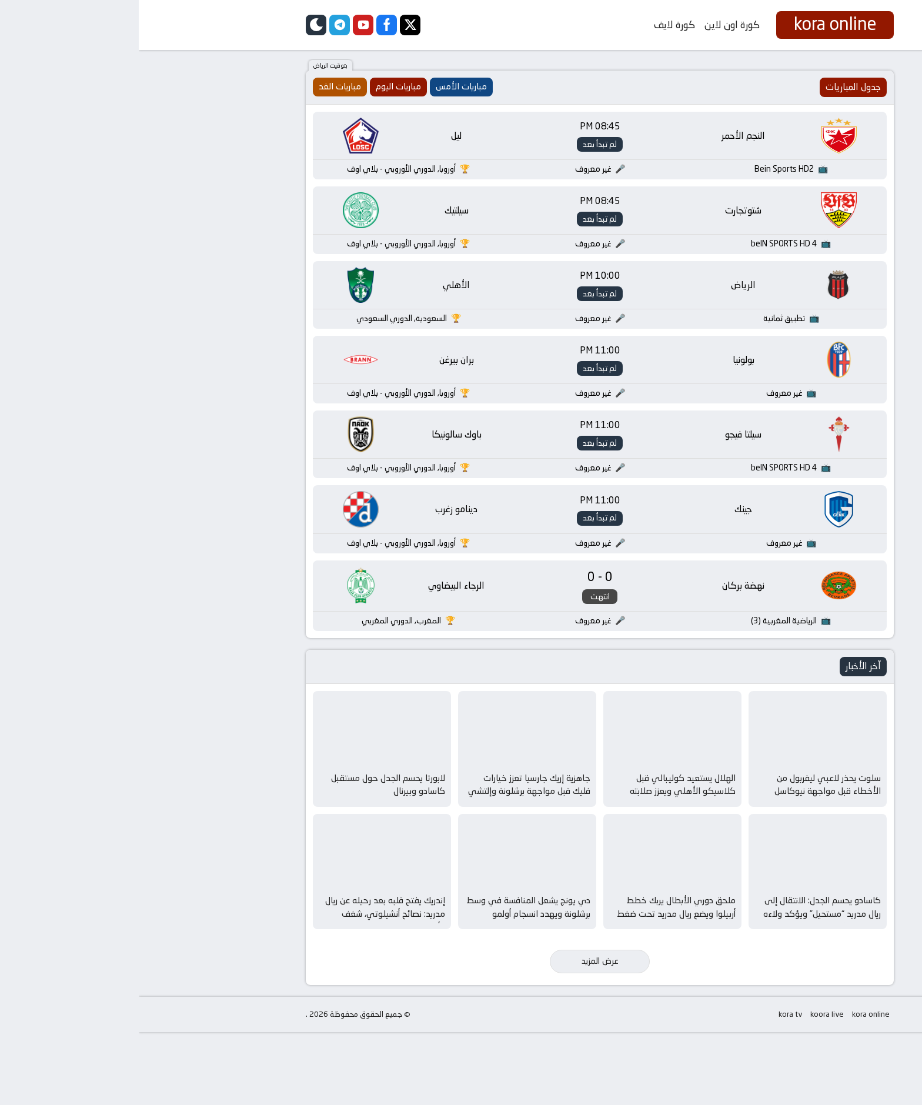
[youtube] (224, 25)
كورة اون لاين (593, 24)
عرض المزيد (461, 1033)
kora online (732, 1087)
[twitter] (271, 25)
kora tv (651, 1087)
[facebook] (248, 25)
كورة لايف (535, 24)
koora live (688, 1087)
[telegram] (201, 25)
